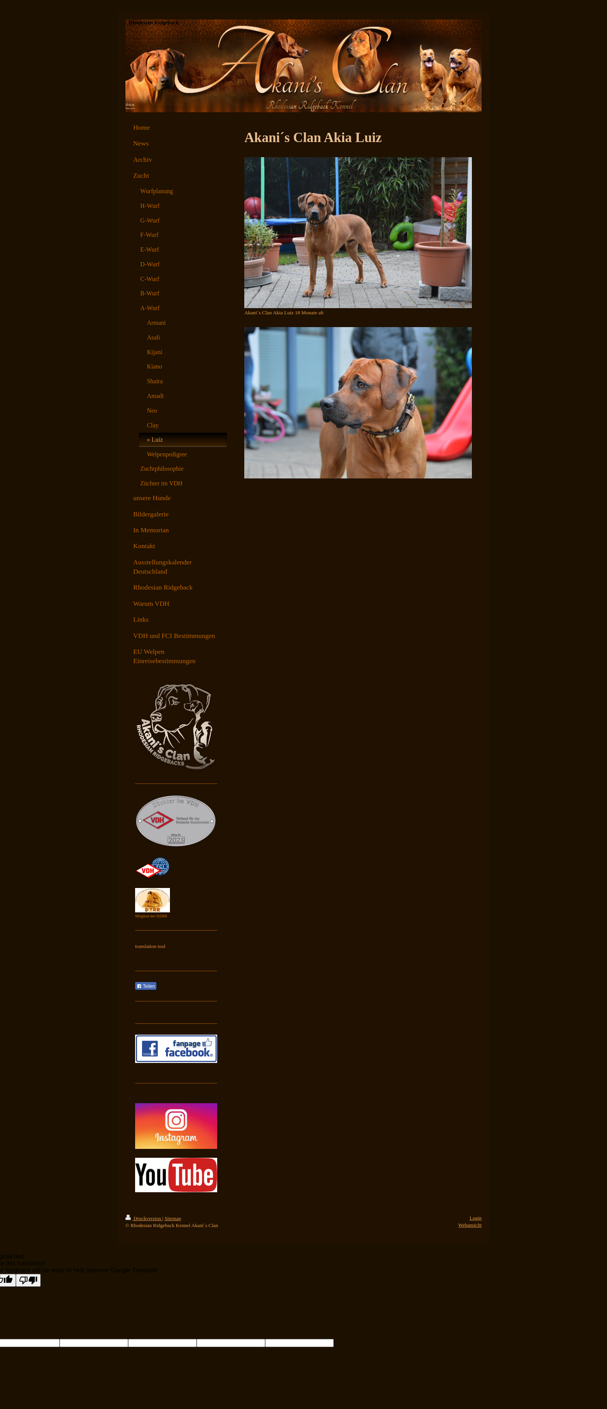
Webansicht (470, 1225)
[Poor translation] (28, 1280)
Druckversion (143, 1218)
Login (476, 1218)
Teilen (146, 986)
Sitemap (173, 1218)
